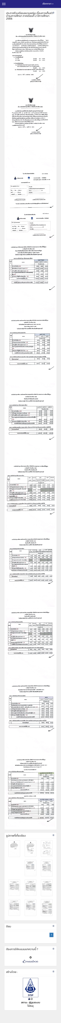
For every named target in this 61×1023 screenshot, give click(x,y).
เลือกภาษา (47, 3)
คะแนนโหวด (30, 961)
